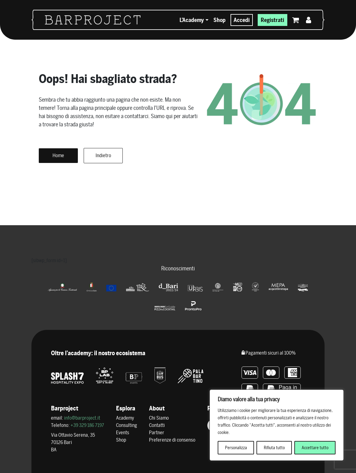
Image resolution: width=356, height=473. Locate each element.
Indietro (103, 155)
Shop (219, 20)
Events (122, 432)
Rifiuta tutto (274, 447)
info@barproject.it (82, 418)
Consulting (126, 425)
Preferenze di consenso (172, 440)
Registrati (272, 20)
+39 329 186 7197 (87, 425)
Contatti (157, 425)
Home (58, 155)
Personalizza (236, 447)
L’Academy (192, 20)
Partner (156, 432)
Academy (125, 418)
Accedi (242, 20)
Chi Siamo (159, 418)
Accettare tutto (315, 447)
